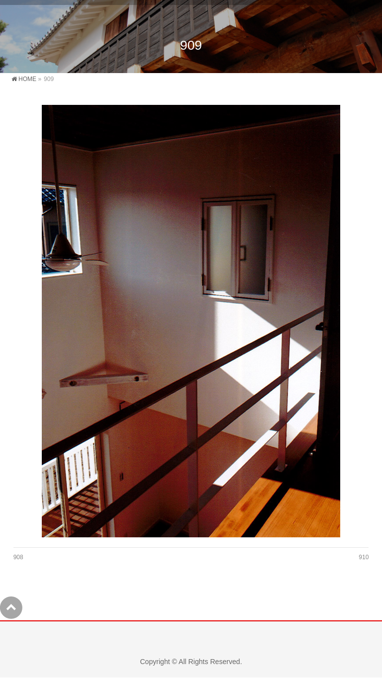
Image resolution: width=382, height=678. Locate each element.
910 (364, 557)
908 (18, 557)
